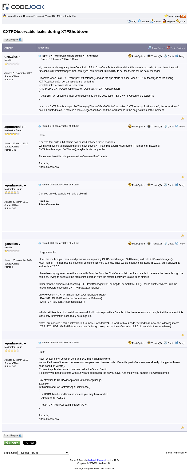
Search (143, 21)
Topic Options (176, 48)
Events (155, 21)
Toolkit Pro (70, 16)
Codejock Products (33, 16)
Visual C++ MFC (53, 16)
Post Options (136, 56)
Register (170, 21)
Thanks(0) (154, 56)
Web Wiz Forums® (97, 460)
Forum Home (13, 16)
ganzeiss (12, 56)
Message (43, 47)
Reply (182, 56)
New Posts (174, 16)
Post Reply (12, 40)
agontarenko (15, 126)
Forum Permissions (176, 453)
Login (183, 21)
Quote (171, 56)
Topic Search (156, 48)
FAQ (133, 21)
